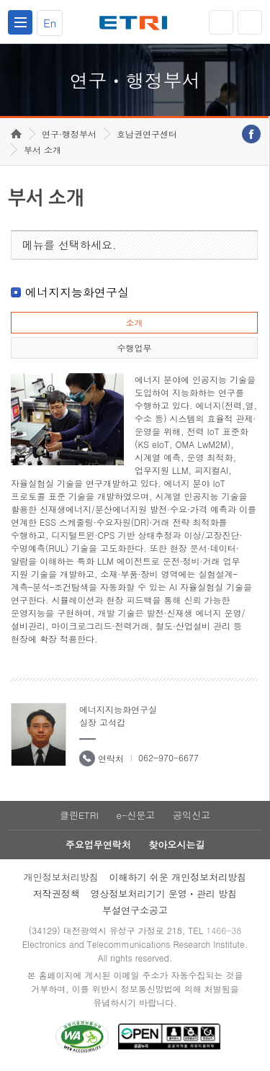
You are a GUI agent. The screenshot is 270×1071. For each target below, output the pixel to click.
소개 (134, 322)
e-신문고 (135, 815)
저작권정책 (56, 893)
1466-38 (223, 930)
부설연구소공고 (135, 910)
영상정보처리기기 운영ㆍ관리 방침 (164, 893)
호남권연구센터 (147, 133)
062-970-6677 (168, 757)
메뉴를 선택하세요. (69, 244)
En (49, 22)
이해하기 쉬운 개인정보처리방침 (178, 877)
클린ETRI (79, 815)
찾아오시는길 (176, 844)
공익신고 (191, 815)
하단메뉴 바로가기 (0, 0)
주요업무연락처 (98, 844)
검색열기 (250, 22)
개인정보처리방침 (61, 877)
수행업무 (134, 347)
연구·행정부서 (69, 133)
